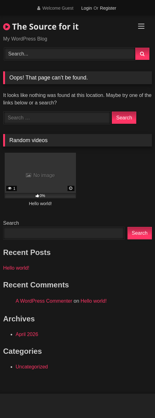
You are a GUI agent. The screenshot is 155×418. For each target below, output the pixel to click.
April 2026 (27, 334)
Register (108, 8)
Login (86, 8)
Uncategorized (32, 366)
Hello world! (16, 268)
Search (11, 223)
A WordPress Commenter (44, 301)
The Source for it (41, 26)
